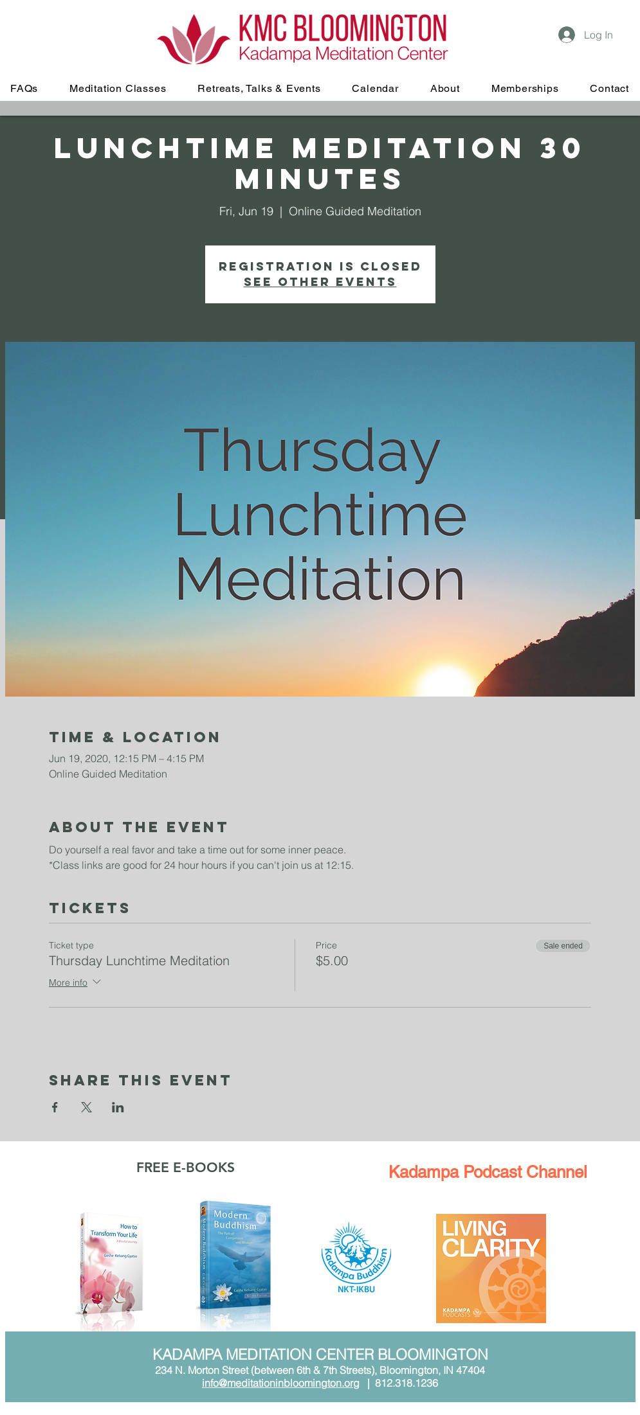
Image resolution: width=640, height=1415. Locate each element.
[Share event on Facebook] (55, 1107)
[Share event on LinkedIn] (118, 1107)
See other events (320, 281)
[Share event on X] (86, 1107)
